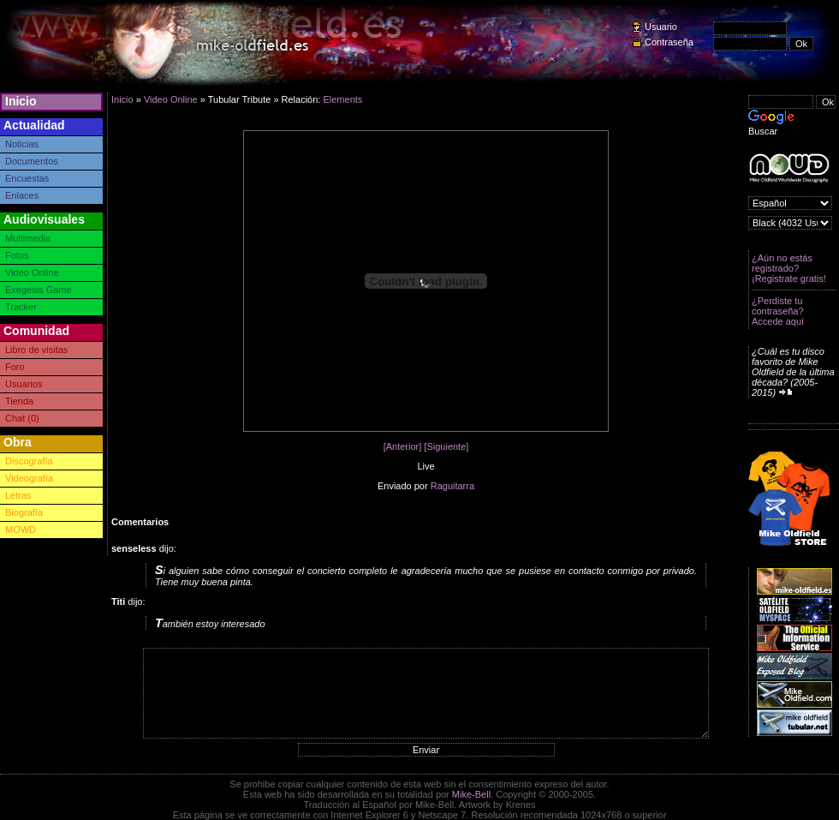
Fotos (17, 255)
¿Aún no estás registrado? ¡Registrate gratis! (789, 268)
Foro (15, 367)
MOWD (20, 529)
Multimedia (28, 238)
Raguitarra (452, 486)
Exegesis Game (38, 289)
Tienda (19, 401)
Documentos (31, 161)
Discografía (29, 461)
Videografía (29, 478)
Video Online (32, 272)
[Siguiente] (446, 446)
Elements (342, 99)
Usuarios (23, 384)
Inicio (21, 101)
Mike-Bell (471, 794)
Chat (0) (22, 418)
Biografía (24, 512)
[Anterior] (403, 446)
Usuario (661, 26)
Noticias (22, 144)
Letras (18, 495)
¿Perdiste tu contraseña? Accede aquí (778, 311)
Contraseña (669, 42)
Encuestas (27, 178)
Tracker (21, 307)
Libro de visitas (36, 349)
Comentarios (140, 522)
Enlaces (22, 195)
